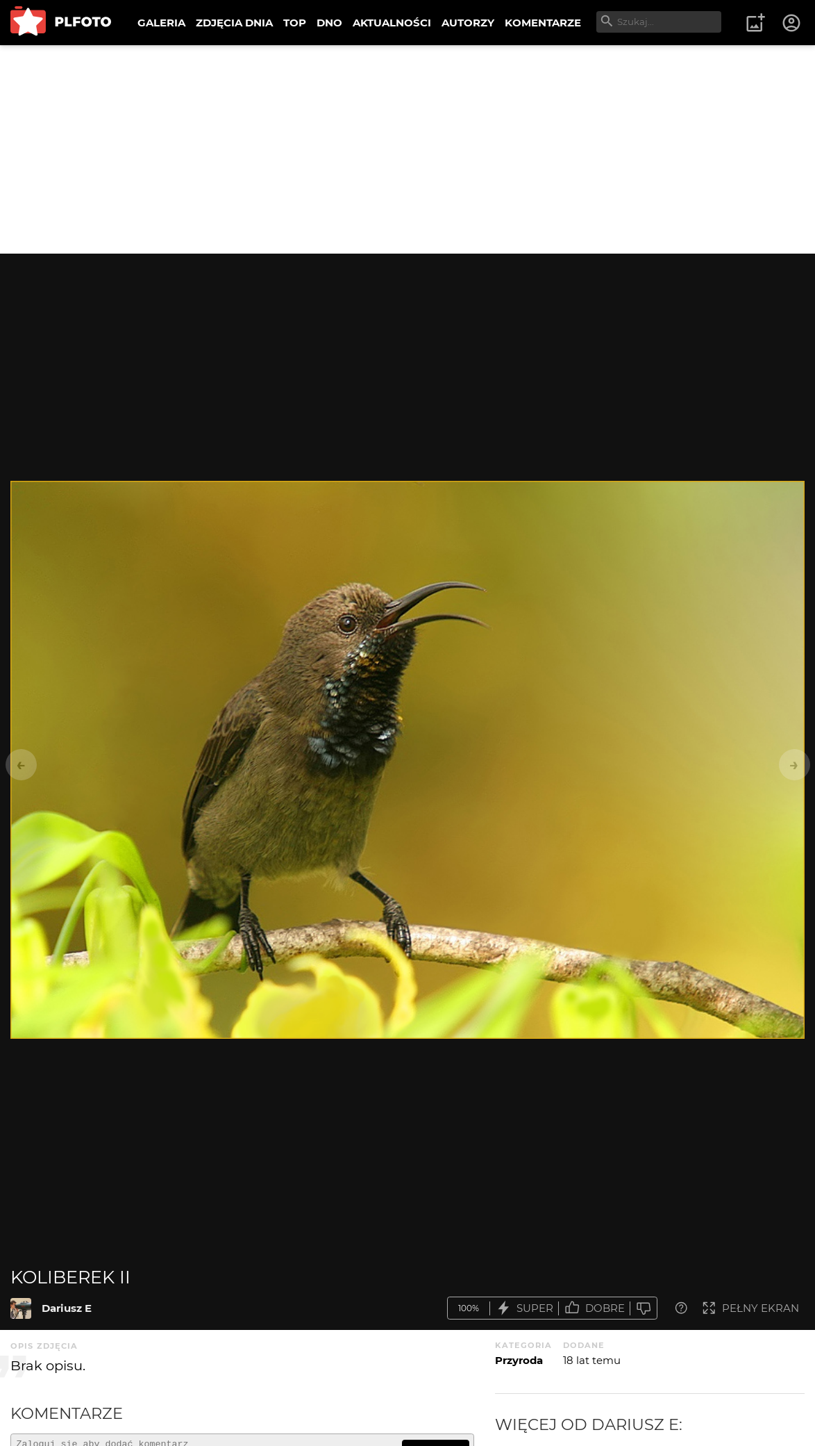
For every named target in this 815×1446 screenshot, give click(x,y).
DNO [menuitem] (329, 22)
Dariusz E (67, 1308)
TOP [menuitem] (294, 22)
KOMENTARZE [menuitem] (543, 22)
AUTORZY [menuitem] (468, 22)
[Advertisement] (407, 149)
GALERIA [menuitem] (161, 22)
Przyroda (519, 1360)
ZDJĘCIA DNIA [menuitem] (234, 22)
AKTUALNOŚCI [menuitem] (392, 22)
